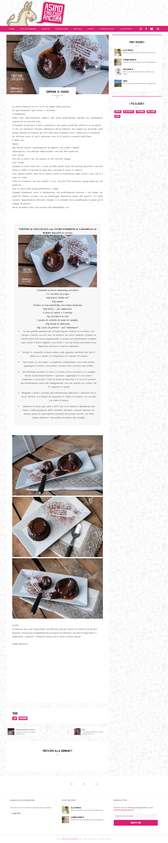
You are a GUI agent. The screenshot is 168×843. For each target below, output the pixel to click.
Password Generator (104, 839)
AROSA (125, 81)
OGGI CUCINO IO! (128, 69)
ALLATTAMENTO (128, 50)
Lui (57, 97)
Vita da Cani (61, 29)
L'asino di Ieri (107, 29)
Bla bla (78, 29)
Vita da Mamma (28, 29)
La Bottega (126, 29)
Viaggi (91, 29)
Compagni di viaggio (57, 91)
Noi (83, 730)
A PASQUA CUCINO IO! (129, 60)
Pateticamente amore (25, 730)
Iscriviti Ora (136, 823)
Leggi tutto (16, 813)
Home (11, 29)
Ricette (45, 29)
